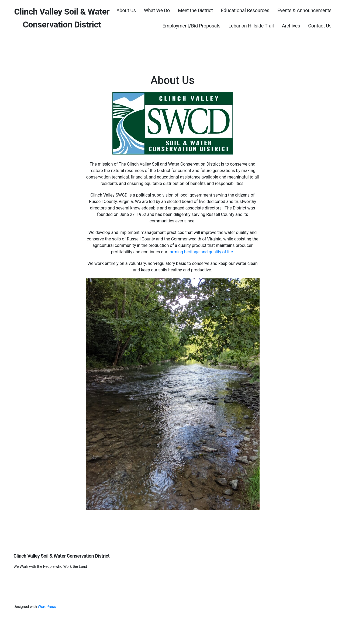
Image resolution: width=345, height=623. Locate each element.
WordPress (47, 606)
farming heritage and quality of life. (201, 251)
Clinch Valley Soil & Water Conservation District (61, 556)
